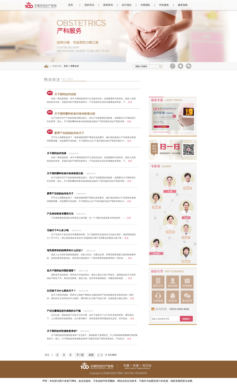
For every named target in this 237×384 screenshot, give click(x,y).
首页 (70, 5)
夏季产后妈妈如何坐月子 (65, 133)
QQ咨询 (172, 297)
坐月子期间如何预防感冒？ (61, 270)
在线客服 (158, 297)
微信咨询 (187, 297)
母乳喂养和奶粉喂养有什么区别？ (65, 250)
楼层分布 (158, 282)
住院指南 (187, 282)
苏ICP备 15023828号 (136, 373)
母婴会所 (74, 66)
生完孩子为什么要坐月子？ (61, 290)
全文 (130, 102)
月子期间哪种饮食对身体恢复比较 (71, 113)
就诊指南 (172, 282)
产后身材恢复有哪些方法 (60, 213)
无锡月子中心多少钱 (58, 230)
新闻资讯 (108, 5)
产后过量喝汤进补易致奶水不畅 (64, 311)
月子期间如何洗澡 (61, 94)
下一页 (80, 355)
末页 (91, 355)
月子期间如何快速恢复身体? (62, 331)
